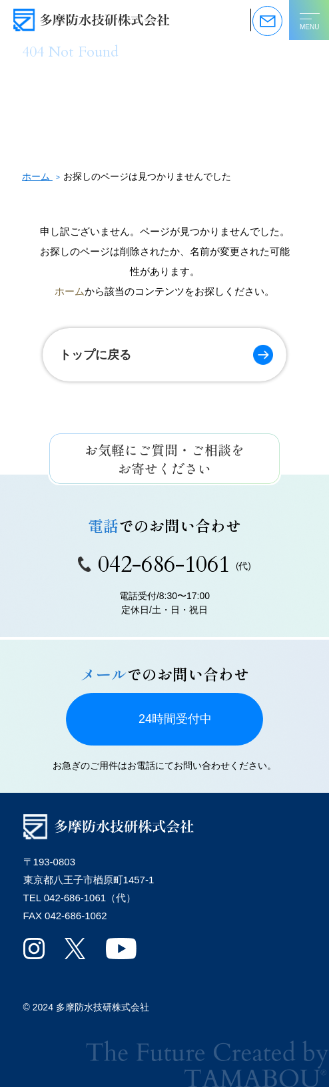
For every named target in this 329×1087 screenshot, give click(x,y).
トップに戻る (95, 354)
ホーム (70, 291)
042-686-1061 (164, 564)
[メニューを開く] (309, 20)
